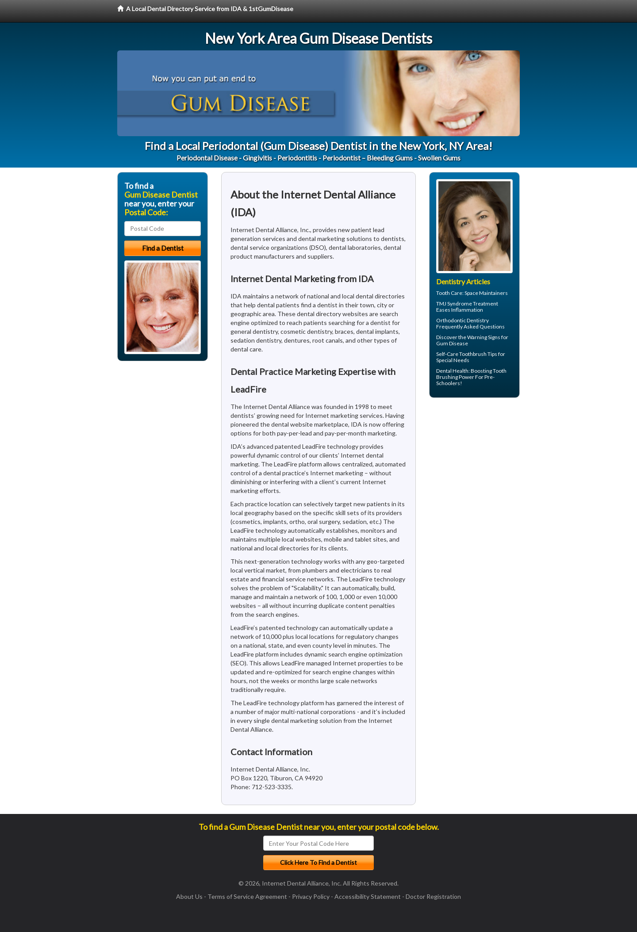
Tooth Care (449, 293)
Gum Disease (452, 343)
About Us (189, 896)
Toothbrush (473, 354)
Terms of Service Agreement (247, 896)
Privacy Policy (311, 896)
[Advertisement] (474, 473)
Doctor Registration (433, 896)
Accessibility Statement (367, 896)
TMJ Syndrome (454, 303)
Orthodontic (451, 320)
